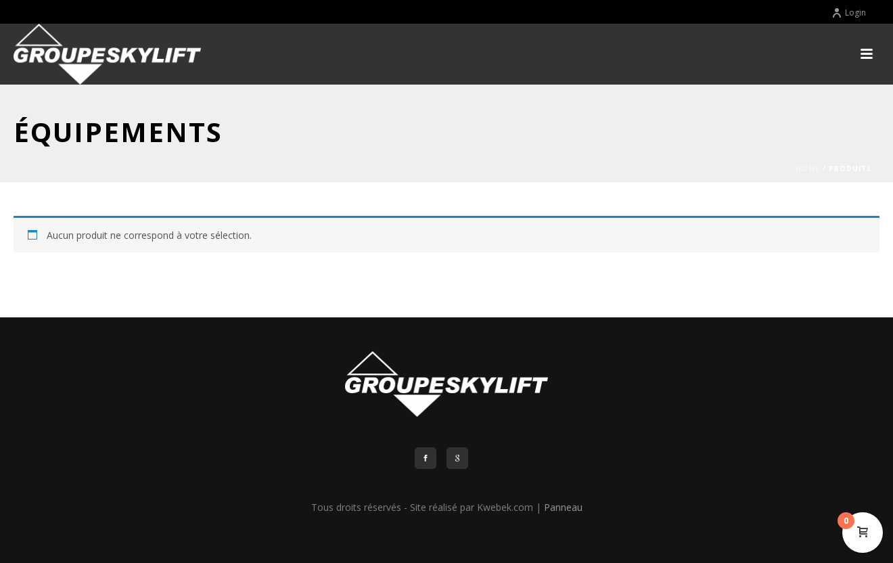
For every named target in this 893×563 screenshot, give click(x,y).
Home (808, 168)
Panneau (563, 507)
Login (848, 12)
